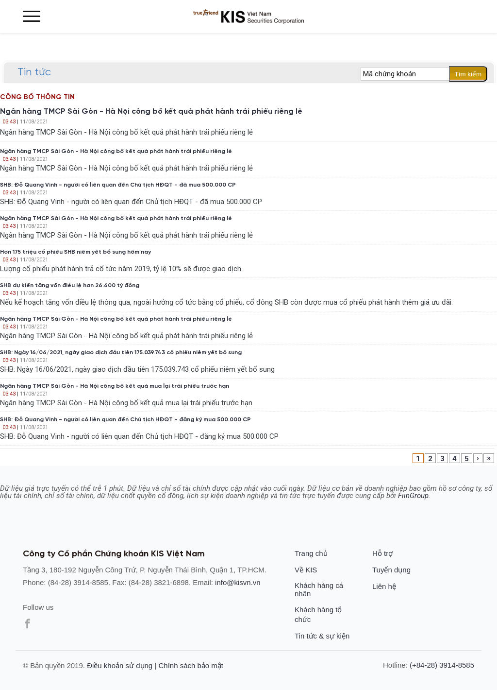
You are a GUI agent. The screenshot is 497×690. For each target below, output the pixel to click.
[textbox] (405, 74)
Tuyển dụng (391, 570)
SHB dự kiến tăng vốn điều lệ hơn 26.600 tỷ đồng (69, 286)
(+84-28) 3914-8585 (442, 665)
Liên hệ (384, 586)
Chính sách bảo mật (190, 665)
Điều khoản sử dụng (119, 665)
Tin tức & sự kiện (322, 636)
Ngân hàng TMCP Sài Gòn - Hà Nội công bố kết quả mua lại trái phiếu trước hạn (114, 386)
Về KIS (306, 570)
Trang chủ (311, 553)
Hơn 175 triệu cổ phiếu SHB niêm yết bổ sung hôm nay (75, 252)
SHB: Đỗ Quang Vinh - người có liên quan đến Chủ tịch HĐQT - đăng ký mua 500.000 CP (125, 420)
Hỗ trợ (382, 553)
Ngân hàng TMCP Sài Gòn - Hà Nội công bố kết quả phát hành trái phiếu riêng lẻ (151, 112)
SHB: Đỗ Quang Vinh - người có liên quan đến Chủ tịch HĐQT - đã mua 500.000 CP (118, 185)
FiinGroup (413, 495)
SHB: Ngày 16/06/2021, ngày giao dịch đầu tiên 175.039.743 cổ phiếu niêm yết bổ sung (121, 353)
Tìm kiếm (468, 74)
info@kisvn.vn (238, 582)
